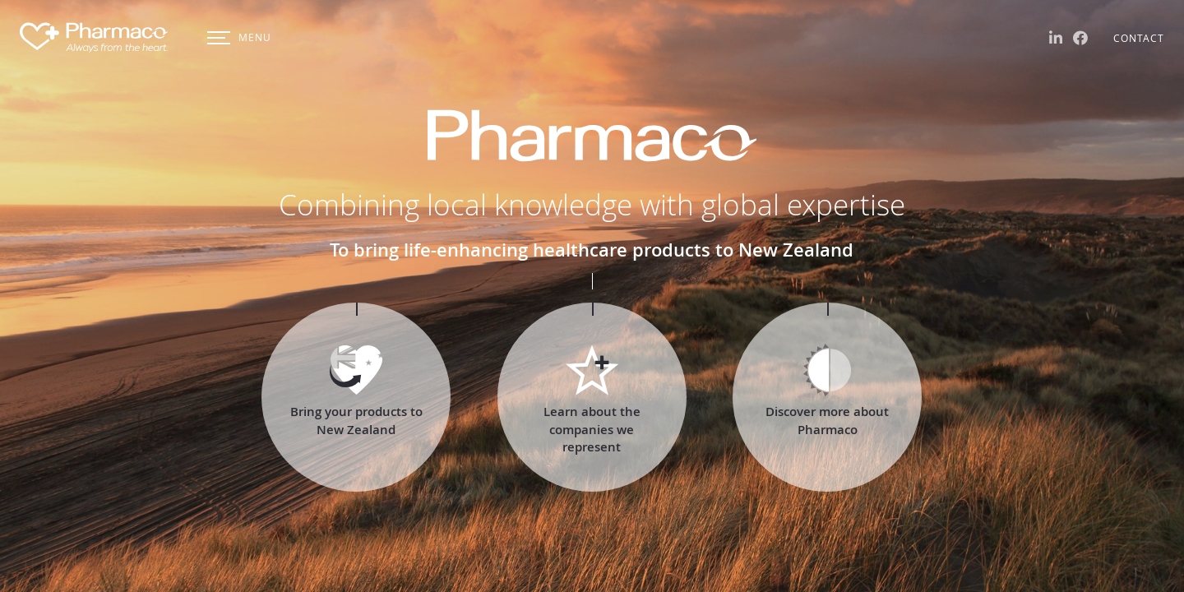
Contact (1138, 37)
